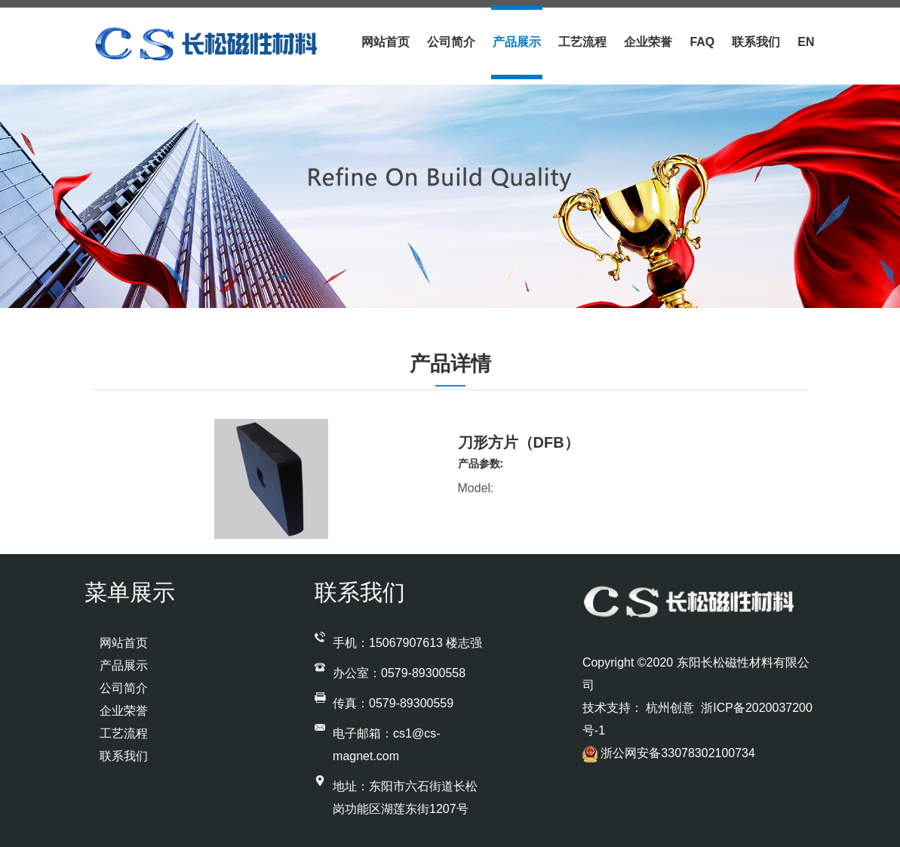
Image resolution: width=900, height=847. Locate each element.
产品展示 (517, 41)
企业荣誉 (648, 41)
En (805, 41)
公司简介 (451, 41)
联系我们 (756, 41)
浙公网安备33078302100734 (668, 753)
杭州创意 (671, 707)
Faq (702, 41)
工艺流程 (582, 41)
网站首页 (385, 41)
